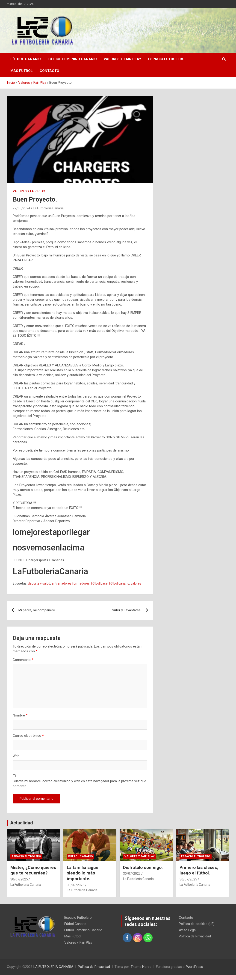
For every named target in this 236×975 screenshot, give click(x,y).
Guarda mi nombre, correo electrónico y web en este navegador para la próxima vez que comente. (79, 783)
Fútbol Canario (25, 59)
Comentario (23, 660)
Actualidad (21, 823)
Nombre (20, 715)
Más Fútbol (21, 71)
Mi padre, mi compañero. (37, 610)
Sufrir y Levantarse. (126, 610)
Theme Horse (141, 967)
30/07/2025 (19, 879)
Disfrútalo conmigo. (143, 867)
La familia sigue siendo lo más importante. (82, 873)
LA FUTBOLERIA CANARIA (53, 967)
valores (136, 583)
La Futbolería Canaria (48, 208)
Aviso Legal (187, 930)
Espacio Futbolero (166, 59)
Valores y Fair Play (122, 59)
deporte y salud (39, 583)
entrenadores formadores (71, 583)
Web (16, 756)
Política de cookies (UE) (197, 924)
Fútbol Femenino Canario (72, 59)
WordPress (194, 967)
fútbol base (99, 583)
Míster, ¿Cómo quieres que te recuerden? (33, 870)
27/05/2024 (21, 208)
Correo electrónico (28, 736)
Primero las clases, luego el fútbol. (199, 870)
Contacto (49, 71)
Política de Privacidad (195, 936)
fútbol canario (119, 583)
